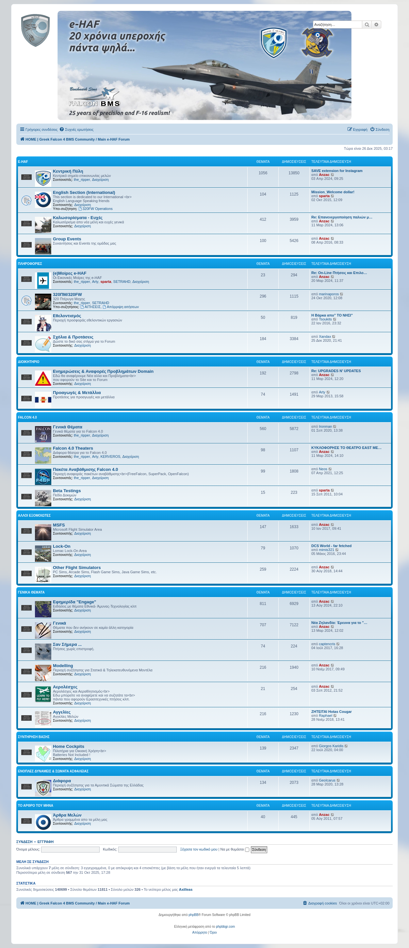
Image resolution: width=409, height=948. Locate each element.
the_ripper (82, 179)
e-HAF (23, 162)
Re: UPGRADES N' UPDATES (336, 371)
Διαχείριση (100, 179)
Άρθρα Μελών (67, 815)
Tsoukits (325, 319)
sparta (324, 196)
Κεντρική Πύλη (68, 171)
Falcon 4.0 (27, 417)
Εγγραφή (46, 842)
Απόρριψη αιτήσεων (121, 307)
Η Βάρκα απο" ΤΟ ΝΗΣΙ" (332, 315)
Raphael (325, 715)
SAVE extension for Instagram (337, 171)
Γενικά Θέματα (67, 426)
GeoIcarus (327, 780)
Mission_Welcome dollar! (332, 192)
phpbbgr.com (225, 926)
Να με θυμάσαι (235, 849)
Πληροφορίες (30, 264)
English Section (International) (84, 192)
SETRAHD (122, 282)
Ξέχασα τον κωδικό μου (199, 849)
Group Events (67, 238)
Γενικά (59, 623)
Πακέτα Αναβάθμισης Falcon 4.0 (85, 469)
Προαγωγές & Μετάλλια (77, 392)
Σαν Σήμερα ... (67, 644)
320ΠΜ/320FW (67, 294)
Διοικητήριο (29, 362)
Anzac (324, 175)
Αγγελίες (62, 712)
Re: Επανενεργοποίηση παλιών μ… (341, 217)
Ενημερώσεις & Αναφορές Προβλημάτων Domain (103, 371)
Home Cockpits (68, 746)
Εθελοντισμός (67, 315)
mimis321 (326, 550)
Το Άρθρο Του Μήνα (35, 805)
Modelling (63, 665)
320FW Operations (95, 209)
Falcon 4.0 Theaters (73, 448)
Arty (95, 282)
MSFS (59, 525)
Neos (323, 469)
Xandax (325, 336)
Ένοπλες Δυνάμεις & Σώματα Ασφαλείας (53, 771)
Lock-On (61, 546)
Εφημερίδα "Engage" (74, 601)
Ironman (325, 426)
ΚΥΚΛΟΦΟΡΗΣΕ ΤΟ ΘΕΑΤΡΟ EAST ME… (346, 448)
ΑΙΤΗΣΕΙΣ (90, 307)
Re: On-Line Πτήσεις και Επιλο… (339, 273)
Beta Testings (67, 490)
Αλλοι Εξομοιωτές (34, 515)
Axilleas (186, 889)
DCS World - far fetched (331, 546)
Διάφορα (62, 780)
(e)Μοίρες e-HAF (70, 273)
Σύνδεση (24, 842)
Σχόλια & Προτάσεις (73, 337)
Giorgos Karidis (331, 746)
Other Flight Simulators (77, 567)
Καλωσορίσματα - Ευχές (78, 217)
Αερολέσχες (65, 686)
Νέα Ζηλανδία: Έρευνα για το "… (339, 623)
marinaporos (329, 294)
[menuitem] (76, 129)
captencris (327, 644)
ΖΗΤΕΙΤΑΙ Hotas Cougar (331, 712)
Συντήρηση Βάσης (34, 737)
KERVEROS (110, 456)
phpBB (193, 915)
